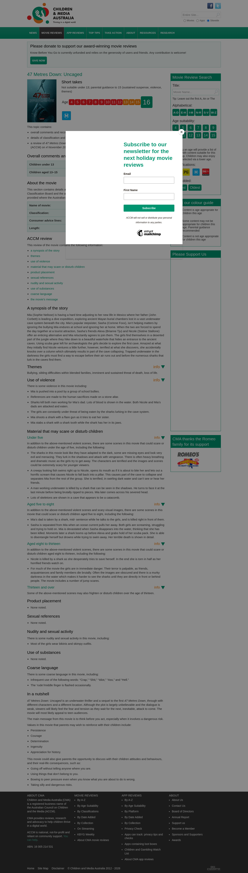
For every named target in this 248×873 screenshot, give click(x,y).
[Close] (181, 132)
